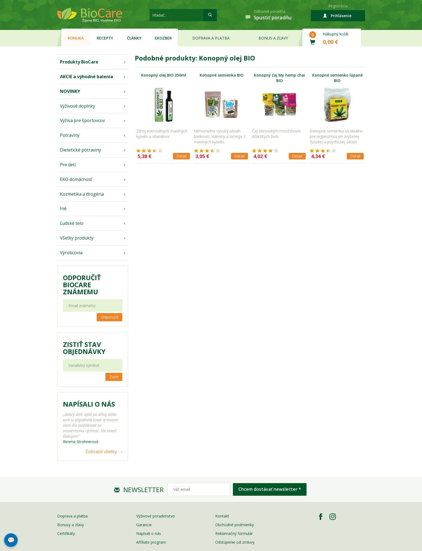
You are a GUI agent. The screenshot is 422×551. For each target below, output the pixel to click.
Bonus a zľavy (273, 38)
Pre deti (68, 165)
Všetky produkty (76, 238)
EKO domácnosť (76, 179)
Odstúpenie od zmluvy (234, 542)
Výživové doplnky (77, 106)
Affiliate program (151, 542)
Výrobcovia (71, 253)
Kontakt (222, 516)
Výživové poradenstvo (155, 516)
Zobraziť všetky (101, 452)
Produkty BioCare (79, 62)
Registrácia (338, 5)
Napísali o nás (148, 533)
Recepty (105, 38)
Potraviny (70, 135)
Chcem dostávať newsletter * (269, 489)
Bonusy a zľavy (70, 524)
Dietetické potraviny (80, 150)
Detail (181, 156)
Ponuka (76, 38)
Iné (63, 208)
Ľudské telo (71, 223)
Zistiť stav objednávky (84, 348)
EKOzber (163, 38)
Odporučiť (109, 317)
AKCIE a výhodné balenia (86, 77)
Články (134, 38)
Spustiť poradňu (273, 17)
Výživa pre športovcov (82, 120)
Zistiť (114, 376)
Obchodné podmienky (234, 524)
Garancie (144, 524)
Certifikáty (66, 533)
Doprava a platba (211, 38)
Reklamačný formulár (234, 533)
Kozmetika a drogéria (82, 194)
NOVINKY (70, 91)
